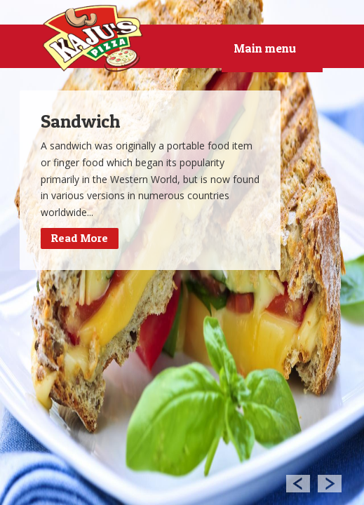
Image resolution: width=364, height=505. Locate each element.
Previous (298, 483)
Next (330, 483)
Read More (79, 238)
